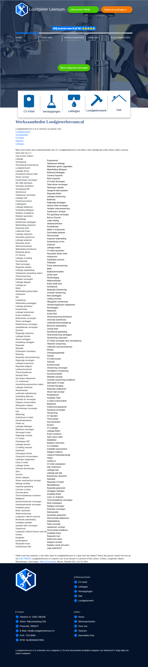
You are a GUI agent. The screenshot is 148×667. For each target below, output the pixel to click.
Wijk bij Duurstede (48, 562)
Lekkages (20, 144)
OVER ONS (51, 39)
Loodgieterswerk (23, 132)
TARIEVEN (98, 39)
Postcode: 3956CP (29, 626)
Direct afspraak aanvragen (74, 67)
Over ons (82, 626)
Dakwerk (19, 141)
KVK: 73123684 (28, 635)
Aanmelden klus (86, 635)
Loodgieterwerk (86, 600)
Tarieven (82, 631)
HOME (27, 39)
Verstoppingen (22, 135)
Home (81, 617)
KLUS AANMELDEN (121, 39)
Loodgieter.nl (55, 650)
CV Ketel (82, 582)
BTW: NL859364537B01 (32, 640)
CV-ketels (20, 138)
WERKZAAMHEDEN (75, 39)
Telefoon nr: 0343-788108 (32, 617)
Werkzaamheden (86, 621)
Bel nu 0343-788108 (80, 9)
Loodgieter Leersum (40, 10)
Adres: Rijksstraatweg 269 (33, 621)
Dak (80, 596)
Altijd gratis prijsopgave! (115, 9)
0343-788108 (24, 559)
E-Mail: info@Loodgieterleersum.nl (37, 631)
